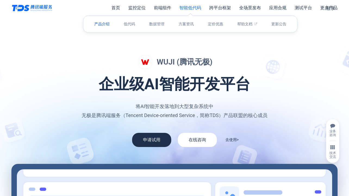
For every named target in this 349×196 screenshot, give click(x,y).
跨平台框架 (220, 7)
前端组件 (162, 7)
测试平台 (303, 7)
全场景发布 (250, 7)
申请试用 (151, 139)
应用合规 (277, 7)
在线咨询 (197, 139)
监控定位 (137, 7)
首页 (115, 7)
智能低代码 (190, 7)
